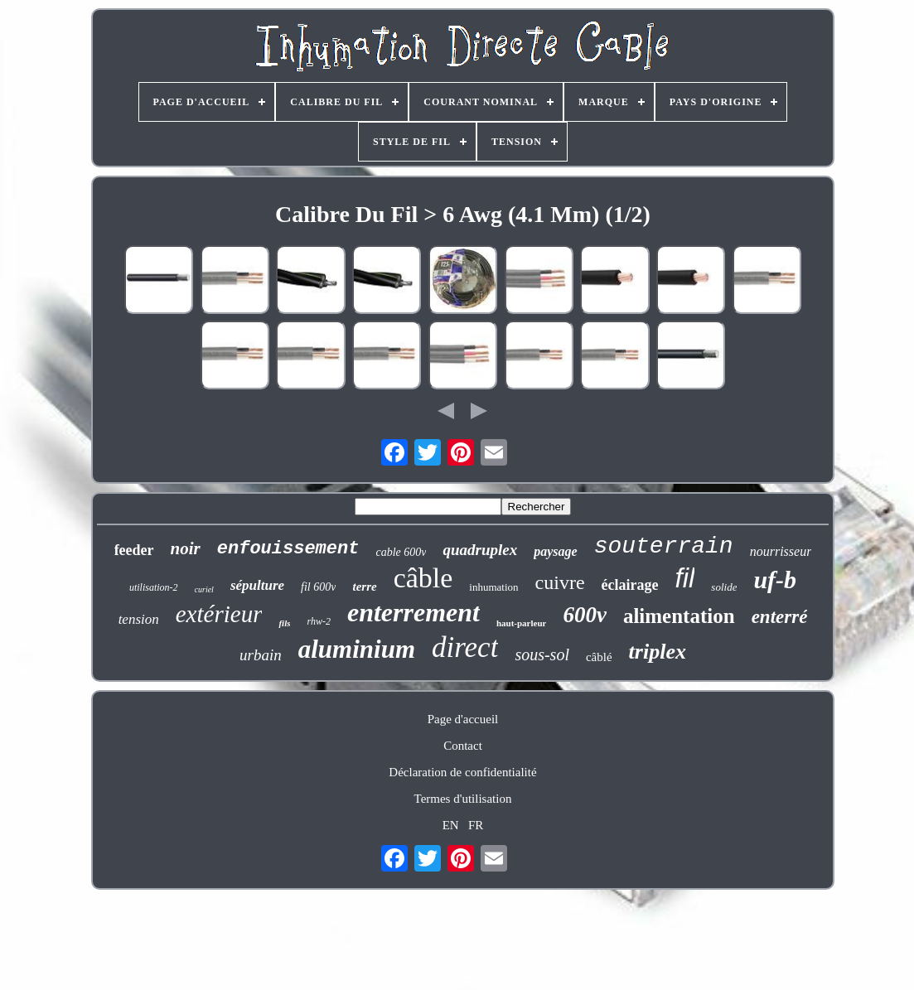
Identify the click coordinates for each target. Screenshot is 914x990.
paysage (555, 551)
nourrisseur (781, 551)
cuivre (560, 582)
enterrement (413, 612)
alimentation (679, 616)
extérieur (219, 614)
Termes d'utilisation (463, 798)
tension (138, 619)
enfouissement (288, 548)
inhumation (493, 587)
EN (450, 825)
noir (186, 548)
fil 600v (318, 587)
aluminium (356, 649)
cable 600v (400, 552)
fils (284, 623)
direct (465, 647)
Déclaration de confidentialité (462, 772)
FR (475, 825)
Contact (462, 745)
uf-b (774, 579)
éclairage (630, 585)
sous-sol (542, 654)
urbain (260, 655)
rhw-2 (318, 621)
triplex (657, 652)
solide (724, 587)
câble (423, 578)
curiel (204, 589)
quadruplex (479, 549)
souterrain (663, 546)
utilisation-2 (153, 587)
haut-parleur (521, 623)
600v (584, 614)
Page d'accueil (463, 719)
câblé (599, 657)
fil (685, 578)
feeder (134, 550)
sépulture (257, 585)
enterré (780, 616)
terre (364, 586)
